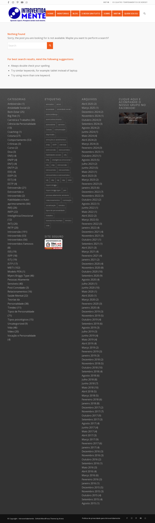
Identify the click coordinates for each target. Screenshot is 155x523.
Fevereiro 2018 (90, 399)
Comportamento (17, 140)
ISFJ (10, 251)
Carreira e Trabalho (19, 120)
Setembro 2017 (90, 419)
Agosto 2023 (89, 160)
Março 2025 (88, 107)
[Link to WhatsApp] (26, 2)
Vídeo (11, 331)
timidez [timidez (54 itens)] (62, 205)
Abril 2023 (87, 175)
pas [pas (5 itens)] (64, 190)
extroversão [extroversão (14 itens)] (51, 150)
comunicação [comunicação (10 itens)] (59, 129)
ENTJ (10, 163)
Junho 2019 (88, 335)
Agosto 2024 (89, 127)
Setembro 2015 (90, 499)
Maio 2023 (88, 171)
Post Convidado (16, 287)
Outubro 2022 (90, 199)
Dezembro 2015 (91, 487)
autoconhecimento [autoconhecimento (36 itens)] (54, 119)
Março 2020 (88, 299)
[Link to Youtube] (22, 2)
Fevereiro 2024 (90, 147)
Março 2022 (88, 219)
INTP (10, 227)
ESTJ (10, 179)
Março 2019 (88, 347)
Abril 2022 (87, 215)
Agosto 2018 (89, 375)
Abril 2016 (87, 471)
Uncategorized (16, 323)
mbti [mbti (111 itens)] (70, 180)
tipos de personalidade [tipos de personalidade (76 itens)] (55, 210)
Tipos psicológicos (18, 319)
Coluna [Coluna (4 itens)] (49, 129)
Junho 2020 (88, 287)
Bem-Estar (14, 112)
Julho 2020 (88, 283)
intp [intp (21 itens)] (53, 165)
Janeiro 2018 (89, 403)
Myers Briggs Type (18, 275)
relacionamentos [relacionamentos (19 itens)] (53, 200)
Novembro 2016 (91, 455)
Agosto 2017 (89, 423)
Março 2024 (88, 143)
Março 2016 (88, 475)
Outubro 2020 (90, 271)
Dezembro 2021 (91, 231)
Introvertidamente (26, 518)
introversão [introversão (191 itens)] (62, 165)
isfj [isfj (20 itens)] (47, 180)
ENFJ (10, 155)
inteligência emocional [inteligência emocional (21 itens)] (61, 160)
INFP (10, 211)
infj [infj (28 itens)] (65, 155)
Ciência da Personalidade (22, 123)
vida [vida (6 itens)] (47, 225)
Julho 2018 (88, 379)
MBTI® (106, 2)
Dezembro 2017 (91, 407)
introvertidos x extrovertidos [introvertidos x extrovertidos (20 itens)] (57, 175)
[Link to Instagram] (13, 2)
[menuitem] (106, 2)
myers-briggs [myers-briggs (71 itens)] (51, 185)
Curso (11, 147)
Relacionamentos (17, 291)
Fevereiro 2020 (90, 303)
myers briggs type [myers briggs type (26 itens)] (53, 190)
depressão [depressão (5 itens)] (50, 134)
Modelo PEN (15, 271)
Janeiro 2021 (89, 259)
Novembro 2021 (91, 235)
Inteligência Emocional (20, 215)
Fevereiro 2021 (90, 255)
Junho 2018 (88, 383)
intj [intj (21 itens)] (47, 165)
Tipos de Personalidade (21, 311)
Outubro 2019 (90, 319)
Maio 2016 (88, 467)
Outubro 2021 (90, 239)
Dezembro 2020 (91, 263)
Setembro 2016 (90, 463)
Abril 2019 (87, 343)
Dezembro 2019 (91, 311)
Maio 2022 (88, 211)
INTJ (10, 223)
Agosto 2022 (89, 203)
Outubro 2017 (90, 415)
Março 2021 (88, 251)
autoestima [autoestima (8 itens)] (50, 124)
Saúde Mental (15, 295)
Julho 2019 (88, 331)
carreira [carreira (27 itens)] (61, 124)
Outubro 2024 (90, 120)
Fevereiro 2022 (90, 223)
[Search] (144, 13)
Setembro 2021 (90, 243)
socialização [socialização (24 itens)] (51, 205)
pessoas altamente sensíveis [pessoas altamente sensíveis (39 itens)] (57, 195)
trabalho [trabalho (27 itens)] (49, 215)
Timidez (12, 307)
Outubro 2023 (90, 155)
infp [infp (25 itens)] (47, 160)
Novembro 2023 (91, 151)
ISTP (10, 263)
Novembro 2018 (91, 363)
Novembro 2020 (91, 267)
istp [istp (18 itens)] (63, 180)
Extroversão (14, 187)
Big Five (12, 115)
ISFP (10, 255)
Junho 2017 (88, 427)
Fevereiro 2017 (90, 443)
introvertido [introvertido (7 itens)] (51, 170)
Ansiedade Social (17, 107)
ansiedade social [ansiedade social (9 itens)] (64, 109)
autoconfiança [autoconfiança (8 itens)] (51, 114)
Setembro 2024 (90, 123)
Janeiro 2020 (89, 307)
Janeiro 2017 (89, 447)
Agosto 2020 (89, 279)
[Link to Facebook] (8, 2)
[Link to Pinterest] (17, 2)
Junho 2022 (88, 207)
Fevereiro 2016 (90, 479)
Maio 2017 (88, 431)
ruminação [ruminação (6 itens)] (67, 200)
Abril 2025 (87, 104)
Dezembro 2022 (91, 191)
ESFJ (10, 171)
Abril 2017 (87, 435)
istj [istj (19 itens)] (58, 180)
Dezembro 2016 (91, 451)
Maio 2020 (88, 291)
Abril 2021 (87, 247)
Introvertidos (15, 239)
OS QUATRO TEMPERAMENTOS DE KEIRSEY (129, 2)
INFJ (10, 207)
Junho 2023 (88, 167)
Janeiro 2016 (89, 483)
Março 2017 (88, 439)
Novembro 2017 (91, 411)
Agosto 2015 (89, 503)
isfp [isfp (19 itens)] (52, 180)
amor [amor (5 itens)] (59, 104)
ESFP (10, 175)
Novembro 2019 (91, 315)
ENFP (11, 160)
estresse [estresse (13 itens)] (62, 145)
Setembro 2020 (90, 275)
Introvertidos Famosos (20, 243)
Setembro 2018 (90, 371)
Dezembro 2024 (91, 112)
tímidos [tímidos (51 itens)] (68, 220)
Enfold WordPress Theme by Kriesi (49, 518)
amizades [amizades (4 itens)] (50, 104)
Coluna (12, 135)
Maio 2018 (88, 387)
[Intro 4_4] (27, 13)
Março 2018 (88, 395)
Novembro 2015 (91, 491)
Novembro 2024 (91, 115)
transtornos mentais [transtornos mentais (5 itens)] (54, 220)
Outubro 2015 (90, 495)
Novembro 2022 (91, 195)
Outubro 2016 (90, 459)
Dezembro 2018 (91, 359)
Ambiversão (14, 104)
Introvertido (14, 235)
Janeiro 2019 (89, 355)
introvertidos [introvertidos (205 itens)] (64, 170)
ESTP (10, 183)
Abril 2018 (87, 391)
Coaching (13, 132)
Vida (10, 327)
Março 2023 (88, 179)
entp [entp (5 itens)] (48, 145)
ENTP (11, 167)
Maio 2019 (88, 339)
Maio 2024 (88, 135)
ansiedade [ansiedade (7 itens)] (50, 109)
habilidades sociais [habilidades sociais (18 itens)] (53, 155)
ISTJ (10, 259)
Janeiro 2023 (89, 187)
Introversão (14, 231)
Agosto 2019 (89, 327)
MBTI (11, 267)
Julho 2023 (88, 163)
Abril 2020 (87, 295)
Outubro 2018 (90, 367)
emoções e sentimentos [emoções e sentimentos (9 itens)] (56, 140)
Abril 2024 (87, 140)
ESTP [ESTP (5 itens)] (55, 145)
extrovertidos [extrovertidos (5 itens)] (64, 150)
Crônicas (12, 143)
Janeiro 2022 (89, 227)
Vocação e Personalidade (22, 335)
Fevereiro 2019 (90, 351)
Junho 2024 (88, 132)
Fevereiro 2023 (90, 183)
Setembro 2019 (90, 323)
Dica (10, 151)
